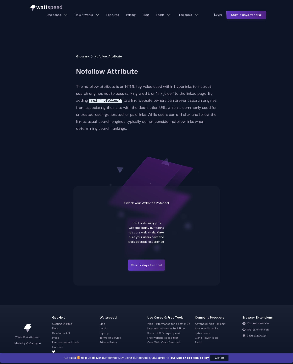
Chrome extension (256, 323)
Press (55, 337)
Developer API (61, 333)
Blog (146, 15)
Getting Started (62, 324)
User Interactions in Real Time (166, 328)
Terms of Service (110, 337)
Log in (103, 328)
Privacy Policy (108, 342)
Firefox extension (255, 329)
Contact (57, 347)
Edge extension (254, 336)
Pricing (131, 15)
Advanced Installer (206, 328)
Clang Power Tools (206, 337)
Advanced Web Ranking (210, 324)
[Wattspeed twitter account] (75, 351)
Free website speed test (162, 337)
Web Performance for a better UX (168, 324)
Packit (199, 342)
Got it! (219, 358)
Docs (55, 328)
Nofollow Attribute (108, 56)
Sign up (104, 333)
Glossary (82, 56)
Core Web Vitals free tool (163, 342)
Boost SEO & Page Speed (163, 333)
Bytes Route (202, 333)
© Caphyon (33, 343)
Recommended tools (65, 342)
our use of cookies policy (189, 358)
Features (112, 15)
